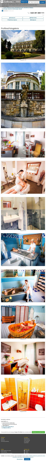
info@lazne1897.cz (6, 427)
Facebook (26, 450)
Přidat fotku (33, 17)
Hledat (42, 2)
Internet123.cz (26, 438)
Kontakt (2, 438)
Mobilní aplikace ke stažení (6, 450)
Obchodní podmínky (5, 441)
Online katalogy (27, 440)
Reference (3, 440)
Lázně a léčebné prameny (9, 7)
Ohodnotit (12, 17)
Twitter (26, 452)
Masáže (20, 9)
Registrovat (24, 1)
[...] (34, 2)
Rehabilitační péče (19, 7)
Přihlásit (17, 1)
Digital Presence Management (6, 453)
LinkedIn (26, 453)
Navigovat (33, 19)
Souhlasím (27, 459)
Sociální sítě (26, 442)
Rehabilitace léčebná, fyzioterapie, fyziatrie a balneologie (17, 8)
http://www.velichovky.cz (8, 426)
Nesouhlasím (20, 459)
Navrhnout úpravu (12, 19)
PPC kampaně (26, 441)
